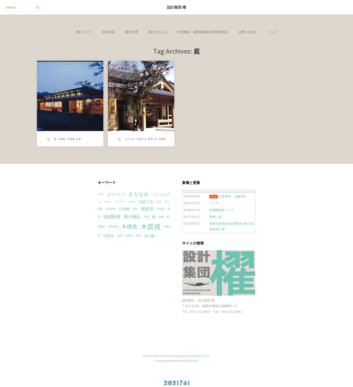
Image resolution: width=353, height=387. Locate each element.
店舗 (146, 216)
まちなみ (130, 138)
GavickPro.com (200, 356)
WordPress (191, 361)
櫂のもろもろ (157, 32)
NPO (101, 194)
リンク (272, 32)
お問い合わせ (247, 32)
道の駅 (149, 235)
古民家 (160, 208)
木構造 (62, 138)
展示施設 (132, 216)
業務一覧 (215, 217)
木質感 (71, 138)
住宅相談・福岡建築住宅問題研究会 (202, 32)
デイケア (120, 201)
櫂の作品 (108, 32)
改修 (161, 216)
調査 (138, 235)
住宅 (158, 201)
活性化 (108, 235)
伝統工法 (141, 138)
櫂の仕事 (131, 32)
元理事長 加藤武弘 (233, 196)
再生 (135, 208)
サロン (108, 201)
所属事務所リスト (222, 210)
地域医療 (111, 216)
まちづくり (116, 194)
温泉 (78, 138)
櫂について (84, 32)
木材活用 (113, 226)
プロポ (132, 201)
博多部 (147, 209)
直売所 (129, 235)
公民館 (124, 208)
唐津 (150, 138)
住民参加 (111, 208)
